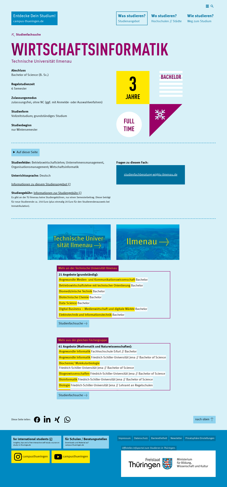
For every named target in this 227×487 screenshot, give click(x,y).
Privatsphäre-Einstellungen (199, 438)
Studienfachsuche (28, 34)
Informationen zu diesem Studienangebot (39, 184)
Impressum (125, 438)
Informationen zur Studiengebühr (56, 193)
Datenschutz (141, 438)
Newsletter (176, 438)
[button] (37, 419)
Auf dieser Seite (27, 152)
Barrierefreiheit (159, 438)
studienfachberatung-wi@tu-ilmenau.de (150, 174)
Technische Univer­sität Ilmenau (41, 61)
